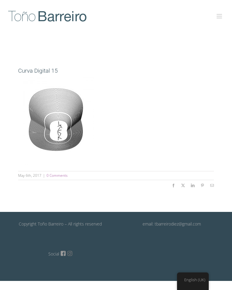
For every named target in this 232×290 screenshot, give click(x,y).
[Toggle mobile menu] (220, 12)
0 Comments (57, 175)
